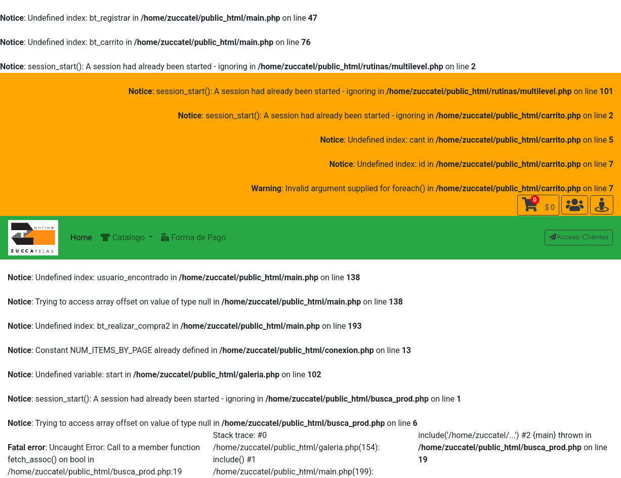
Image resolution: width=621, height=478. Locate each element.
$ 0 (538, 203)
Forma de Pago (193, 237)
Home (81, 237)
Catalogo (123, 237)
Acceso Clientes (578, 237)
